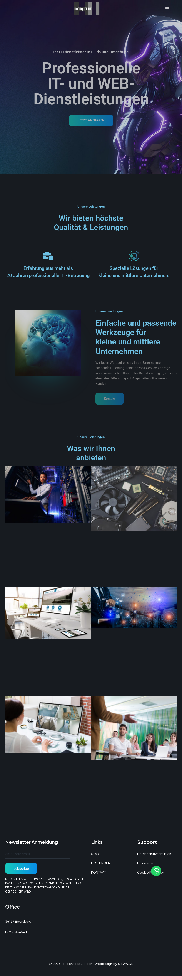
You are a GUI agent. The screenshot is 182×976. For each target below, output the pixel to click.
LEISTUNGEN (100, 863)
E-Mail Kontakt (16, 932)
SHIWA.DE (125, 963)
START (96, 853)
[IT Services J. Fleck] (91, 8)
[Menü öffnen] (167, 8)
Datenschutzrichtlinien (154, 853)
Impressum (145, 863)
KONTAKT (98, 872)
